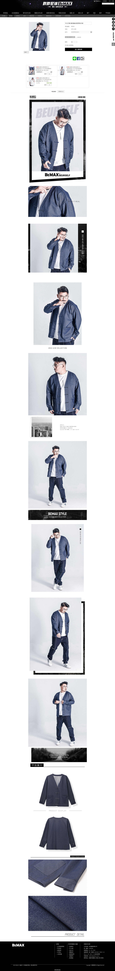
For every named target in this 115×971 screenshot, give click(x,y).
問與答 (60, 91)
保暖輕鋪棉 (58, 15)
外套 (94, 13)
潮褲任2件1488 (38, 13)
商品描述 (54, 91)
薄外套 (10, 15)
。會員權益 (70, 957)
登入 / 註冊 (111, 1)
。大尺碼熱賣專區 (60, 946)
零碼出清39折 (62, 13)
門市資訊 (108, 13)
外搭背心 (40, 15)
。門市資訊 (58, 948)
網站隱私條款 (57, 969)
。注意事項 (70, 946)
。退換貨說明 (71, 954)
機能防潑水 (49, 15)
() (97, 1)
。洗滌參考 (70, 956)
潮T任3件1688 (27, 13)
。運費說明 (70, 952)
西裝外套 (32, 15)
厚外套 (18, 15)
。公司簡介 (58, 952)
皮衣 (24, 15)
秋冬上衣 (80, 13)
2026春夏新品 (15, 13)
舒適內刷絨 (67, 15)
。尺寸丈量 (70, 948)
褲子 (88, 13)
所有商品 (5, 13)
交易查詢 (105, 1)
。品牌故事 (58, 950)
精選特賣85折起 (50, 13)
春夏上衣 (72, 13)
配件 (100, 13)
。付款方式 (70, 950)
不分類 (3, 15)
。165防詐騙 (59, 954)
